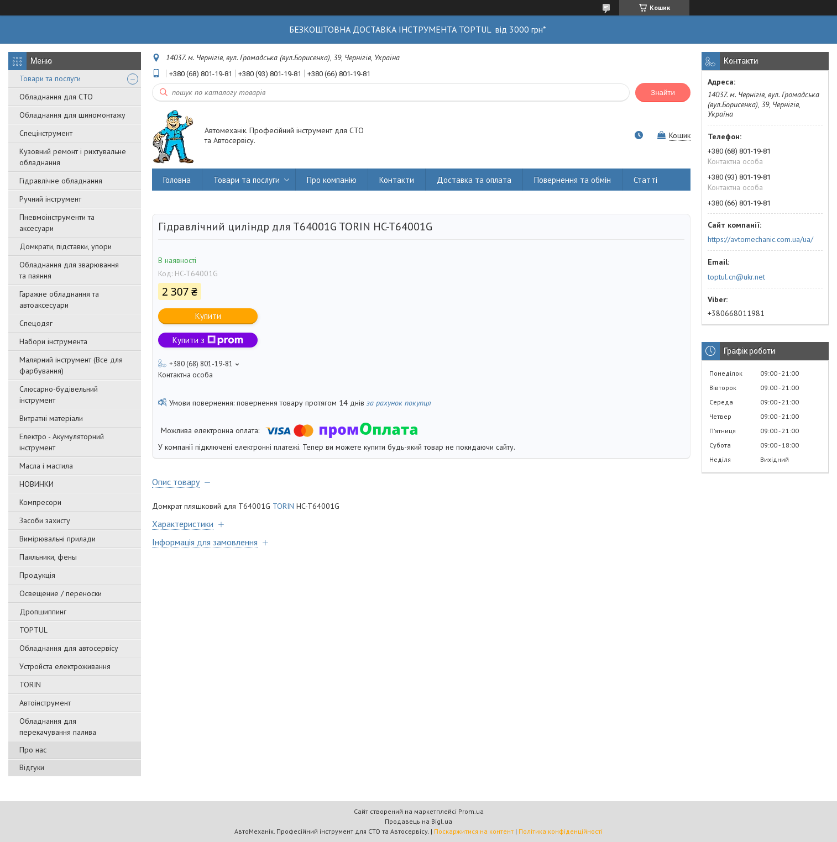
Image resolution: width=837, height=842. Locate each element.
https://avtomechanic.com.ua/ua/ (760, 239)
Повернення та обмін (572, 180)
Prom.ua (471, 811)
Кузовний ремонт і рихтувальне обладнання (72, 156)
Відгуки (31, 767)
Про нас (32, 750)
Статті (645, 180)
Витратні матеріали (51, 418)
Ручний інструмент (50, 199)
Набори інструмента (53, 341)
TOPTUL (33, 630)
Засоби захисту (44, 520)
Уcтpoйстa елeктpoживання (65, 666)
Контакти (396, 180)
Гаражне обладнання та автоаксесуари (59, 299)
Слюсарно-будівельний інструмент (58, 394)
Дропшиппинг (42, 612)
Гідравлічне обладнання (60, 181)
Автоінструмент (45, 703)
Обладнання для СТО (56, 97)
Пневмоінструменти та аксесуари (57, 222)
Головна (177, 180)
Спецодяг (36, 323)
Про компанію (332, 180)
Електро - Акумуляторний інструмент (61, 441)
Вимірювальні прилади (57, 539)
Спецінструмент (45, 133)
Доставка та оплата (474, 180)
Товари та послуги (50, 78)
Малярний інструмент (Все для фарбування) (71, 365)
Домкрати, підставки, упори (65, 246)
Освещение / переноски (60, 593)
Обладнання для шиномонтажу (72, 115)
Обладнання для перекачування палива (57, 726)
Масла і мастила (46, 466)
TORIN (30, 685)
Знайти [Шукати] (663, 92)
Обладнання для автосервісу (68, 648)
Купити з (207, 340)
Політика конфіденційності (561, 831)
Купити (208, 316)
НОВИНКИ (36, 484)
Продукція (37, 575)
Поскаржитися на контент (474, 831)
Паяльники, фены (48, 557)
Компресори (40, 502)
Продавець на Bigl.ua (418, 821)
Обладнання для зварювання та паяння (69, 270)
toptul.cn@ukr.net (736, 277)
